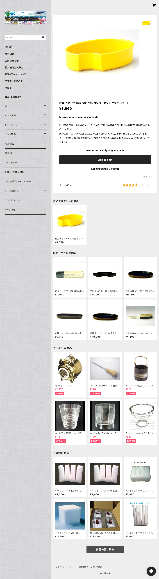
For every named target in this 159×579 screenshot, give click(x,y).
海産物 (8, 153)
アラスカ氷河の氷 (14, 81)
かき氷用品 (10, 115)
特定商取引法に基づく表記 (90, 567)
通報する (147, 176)
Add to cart (105, 159)
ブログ (8, 88)
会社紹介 (9, 54)
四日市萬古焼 (12, 191)
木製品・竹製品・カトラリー (18, 181)
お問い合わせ (12, 60)
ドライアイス (11, 125)
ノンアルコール (12, 200)
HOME (8, 47)
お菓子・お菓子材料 (14, 172)
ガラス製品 (10, 134)
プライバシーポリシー (65, 567)
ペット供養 (10, 209)
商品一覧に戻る (105, 549)
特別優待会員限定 (14, 67)
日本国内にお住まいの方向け (105, 169)
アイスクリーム (12, 162)
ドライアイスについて (15, 74)
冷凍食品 (9, 143)
